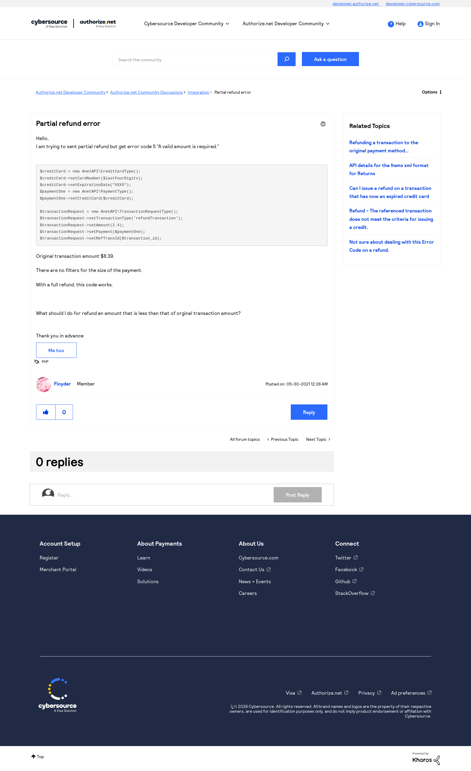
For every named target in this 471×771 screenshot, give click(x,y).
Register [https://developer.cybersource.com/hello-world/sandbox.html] (49, 557)
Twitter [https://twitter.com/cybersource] (343, 557)
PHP (45, 361)
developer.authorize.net (356, 3)
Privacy (366, 693)
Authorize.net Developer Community (283, 23)
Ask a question (330, 59)
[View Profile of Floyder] (64, 383)
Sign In (432, 23)
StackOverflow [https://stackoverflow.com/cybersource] (352, 593)
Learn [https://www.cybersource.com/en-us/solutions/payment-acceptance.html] (143, 557)
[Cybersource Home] (57, 695)
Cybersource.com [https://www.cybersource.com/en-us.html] (258, 557)
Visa (290, 693)
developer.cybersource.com (413, 3)
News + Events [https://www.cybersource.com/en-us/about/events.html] (255, 581)
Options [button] (429, 91)
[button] (46, 412)
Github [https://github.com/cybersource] (342, 581)
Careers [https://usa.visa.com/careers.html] (248, 593)
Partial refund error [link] (232, 92)
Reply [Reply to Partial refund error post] (309, 412)
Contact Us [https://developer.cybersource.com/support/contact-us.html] (251, 569)
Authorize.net (326, 693)
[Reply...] (166, 495)
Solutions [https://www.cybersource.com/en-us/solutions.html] (148, 581)
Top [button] (40, 756)
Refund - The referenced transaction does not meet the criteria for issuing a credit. (391, 219)
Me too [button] (56, 350)
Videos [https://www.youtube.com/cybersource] (144, 569)
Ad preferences (408, 693)
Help (401, 23)
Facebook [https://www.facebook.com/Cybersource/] (346, 569)
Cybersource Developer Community (49, 23)
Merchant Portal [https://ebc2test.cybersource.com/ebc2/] (58, 569)
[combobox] (204, 59)
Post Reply (297, 495)
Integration (198, 92)
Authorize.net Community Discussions (146, 92)
